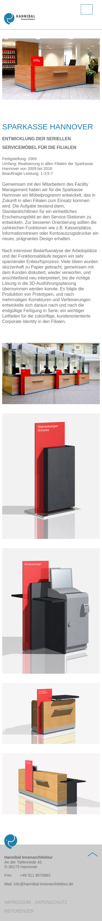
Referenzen (19, 911)
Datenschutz (51, 902)
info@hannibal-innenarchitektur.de (43, 884)
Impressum (17, 902)
